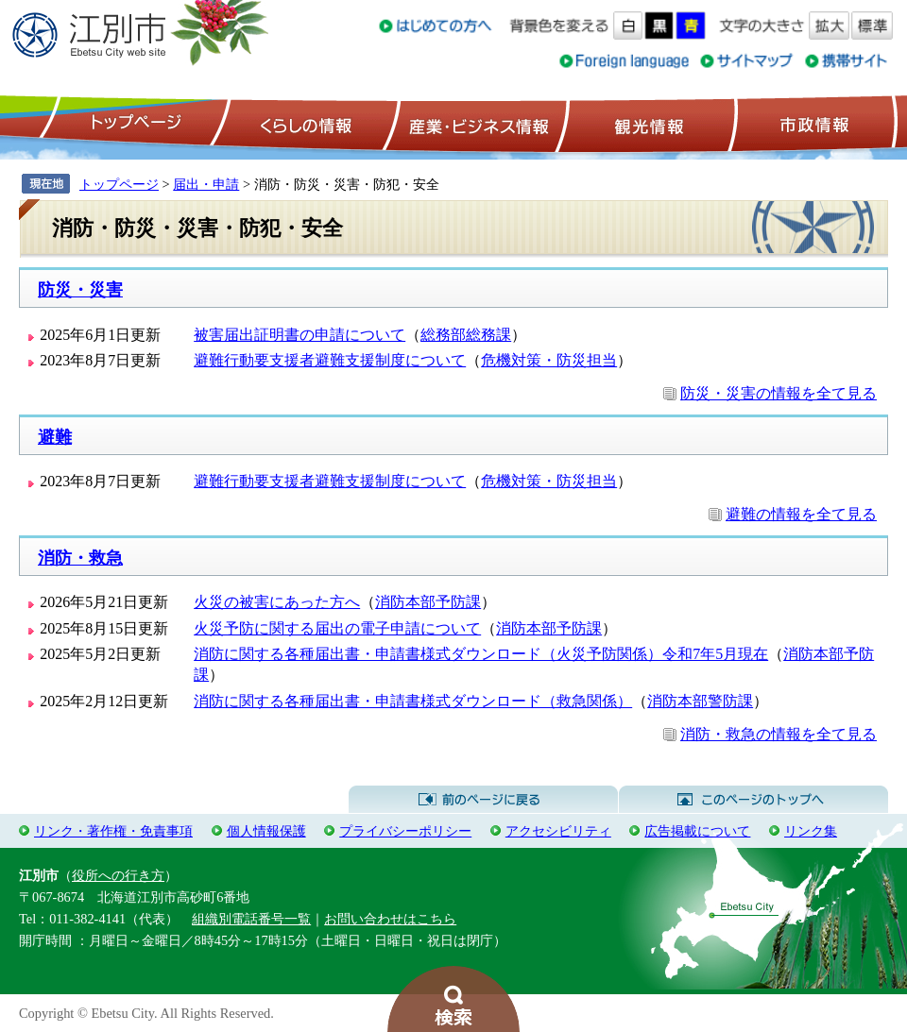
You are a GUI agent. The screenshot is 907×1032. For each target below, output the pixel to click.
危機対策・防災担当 (549, 360)
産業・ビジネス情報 (475, 123)
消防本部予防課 (428, 602)
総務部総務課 (465, 335)
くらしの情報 (304, 123)
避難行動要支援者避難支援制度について (330, 360)
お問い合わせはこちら (390, 918)
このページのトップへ (753, 800)
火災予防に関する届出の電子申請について (337, 628)
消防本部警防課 (700, 701)
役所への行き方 (118, 875)
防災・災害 (80, 289)
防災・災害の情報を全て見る (778, 393)
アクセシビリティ (558, 830)
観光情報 (647, 123)
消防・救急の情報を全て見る (778, 734)
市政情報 (812, 123)
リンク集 (810, 830)
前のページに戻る (483, 800)
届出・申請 (206, 184)
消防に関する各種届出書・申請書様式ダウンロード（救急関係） (413, 701)
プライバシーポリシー (405, 830)
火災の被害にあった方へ (277, 602)
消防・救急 (80, 558)
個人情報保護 (266, 830)
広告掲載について (697, 830)
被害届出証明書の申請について (299, 335)
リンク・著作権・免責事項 (113, 830)
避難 (55, 437)
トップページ (133, 123)
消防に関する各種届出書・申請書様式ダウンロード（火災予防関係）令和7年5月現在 (481, 654)
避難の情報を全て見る (801, 514)
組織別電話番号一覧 (251, 918)
